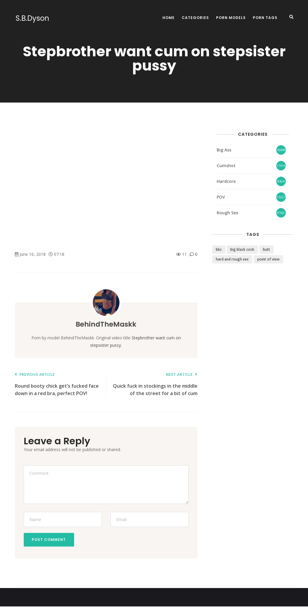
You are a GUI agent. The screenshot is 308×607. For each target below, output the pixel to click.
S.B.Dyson (31, 18)
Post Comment (50, 539)
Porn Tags (265, 17)
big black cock (242, 249)
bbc (219, 249)
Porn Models (231, 17)
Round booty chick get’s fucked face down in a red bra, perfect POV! (57, 385)
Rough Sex (227, 212)
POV (221, 197)
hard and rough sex (232, 259)
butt (266, 249)
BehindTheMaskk (106, 324)
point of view (268, 259)
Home (168, 17)
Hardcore (226, 181)
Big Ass (224, 150)
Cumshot (226, 165)
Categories (195, 17)
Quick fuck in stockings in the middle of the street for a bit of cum (154, 385)
